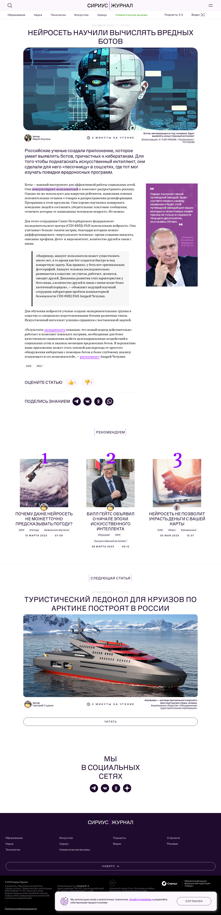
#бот (39, 366)
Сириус (102, 15)
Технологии (58, 15)
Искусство (81, 15)
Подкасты (119, 838)
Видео (117, 843)
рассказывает (90, 357)
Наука (38, 15)
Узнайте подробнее (140, 899)
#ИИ (28, 366)
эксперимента (54, 330)
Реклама (172, 843)
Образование (16, 15)
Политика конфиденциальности (21, 909)
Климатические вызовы (131, 15)
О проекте (173, 838)
